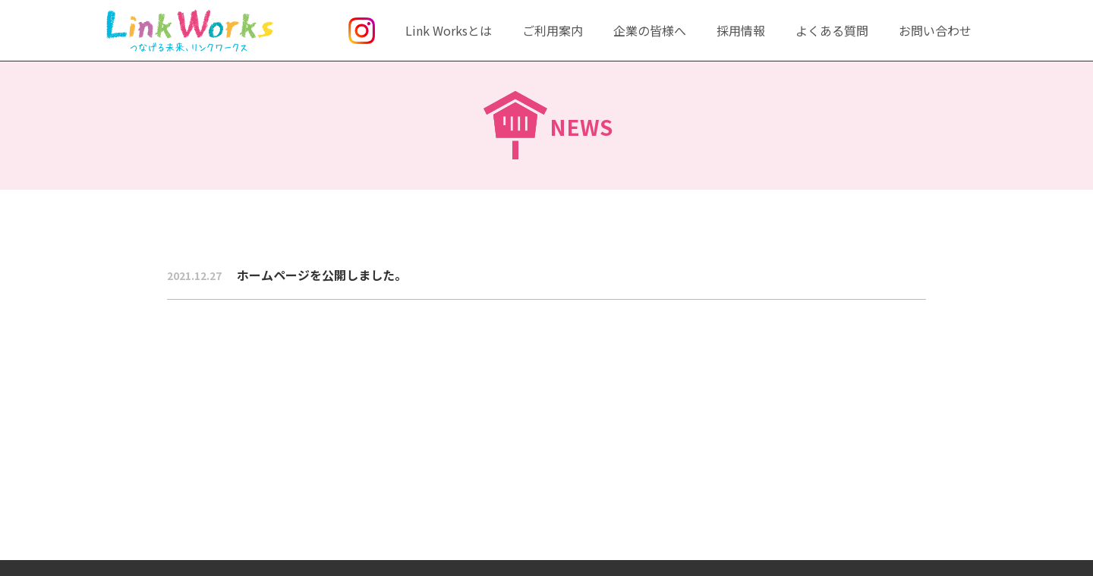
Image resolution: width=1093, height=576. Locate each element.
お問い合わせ (935, 30)
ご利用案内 (552, 30)
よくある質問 (831, 30)
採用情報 (741, 30)
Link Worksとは (448, 30)
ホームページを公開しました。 (287, 275)
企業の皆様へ (649, 30)
